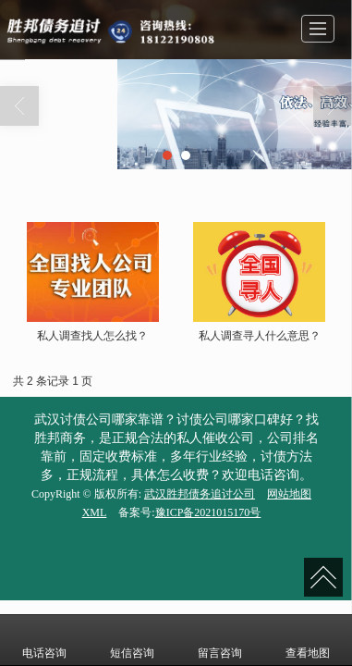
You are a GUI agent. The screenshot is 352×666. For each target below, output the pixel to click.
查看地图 (307, 640)
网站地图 (289, 493)
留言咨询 (220, 640)
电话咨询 (44, 640)
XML (94, 512)
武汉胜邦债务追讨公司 (199, 493)
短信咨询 (132, 640)
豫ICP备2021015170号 (208, 512)
